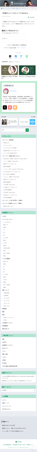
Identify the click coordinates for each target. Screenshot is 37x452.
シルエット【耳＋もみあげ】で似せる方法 (13, 169)
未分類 (4, 362)
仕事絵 (5, 321)
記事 (3, 315)
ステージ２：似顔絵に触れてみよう (11, 156)
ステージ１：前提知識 (8, 140)
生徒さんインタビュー (14, 61)
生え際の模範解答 (8, 190)
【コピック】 (7, 304)
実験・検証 (5, 356)
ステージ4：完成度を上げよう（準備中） (13, 203)
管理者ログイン (30, 448)
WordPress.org (6, 412)
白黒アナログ (7, 306)
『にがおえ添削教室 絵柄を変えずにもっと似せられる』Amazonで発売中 (18, 378)
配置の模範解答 (7, 166)
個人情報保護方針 (7, 448)
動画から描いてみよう (9, 206)
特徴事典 (4, 309)
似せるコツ (5, 350)
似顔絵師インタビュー (8, 347)
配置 (5, 241)
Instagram (10, 110)
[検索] (27, 130)
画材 (3, 340)
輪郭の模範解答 (7, 182)
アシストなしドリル (7, 220)
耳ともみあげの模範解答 (9, 174)
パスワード (4, 38)
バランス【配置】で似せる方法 (11, 161)
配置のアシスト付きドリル (10, 164)
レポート (4, 359)
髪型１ (5, 228)
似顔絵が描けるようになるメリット (12, 150)
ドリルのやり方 (7, 222)
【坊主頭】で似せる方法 (9, 192)
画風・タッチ (5, 291)
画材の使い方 (5, 330)
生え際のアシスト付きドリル (10, 187)
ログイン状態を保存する (14, 45)
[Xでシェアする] (10, 57)
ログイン (4, 402)
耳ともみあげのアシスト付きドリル (12, 171)
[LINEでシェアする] (27, 57)
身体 (5, 251)
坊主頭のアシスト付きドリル (10, 195)
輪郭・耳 (6, 225)
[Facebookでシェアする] (16, 57)
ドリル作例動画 (6, 259)
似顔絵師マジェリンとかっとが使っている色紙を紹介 (13, 383)
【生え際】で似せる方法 (9, 184)
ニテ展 (4, 216)
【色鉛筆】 (6, 296)
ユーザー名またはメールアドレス (10, 33)
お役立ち (4, 344)
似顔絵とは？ (7, 142)
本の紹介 (4, 365)
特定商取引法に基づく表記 (19, 448)
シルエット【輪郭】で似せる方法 (11, 177)
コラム (4, 353)
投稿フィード (5, 405)
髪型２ (5, 246)
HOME (18, 445)
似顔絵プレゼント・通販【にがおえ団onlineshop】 (15, 431)
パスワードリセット (21, 47)
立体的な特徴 (7, 248)
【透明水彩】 (7, 293)
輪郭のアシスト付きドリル (10, 179)
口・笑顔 (6, 238)
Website (15, 110)
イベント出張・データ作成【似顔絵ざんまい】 (13, 434)
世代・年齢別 (7, 253)
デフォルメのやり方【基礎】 (10, 148)
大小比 (5, 243)
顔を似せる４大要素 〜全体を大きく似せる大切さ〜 (16, 159)
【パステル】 (7, 301)
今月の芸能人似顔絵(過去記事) (10, 368)
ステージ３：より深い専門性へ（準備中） (13, 200)
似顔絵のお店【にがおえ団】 (9, 428)
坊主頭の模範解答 (8, 197)
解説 (3, 312)
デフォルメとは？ (8, 145)
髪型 (5, 264)
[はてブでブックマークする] (21, 57)
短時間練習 (5, 327)
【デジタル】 (7, 299)
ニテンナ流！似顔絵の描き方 (10, 153)
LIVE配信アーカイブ (7, 324)
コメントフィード (7, 408)
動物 (5, 256)
